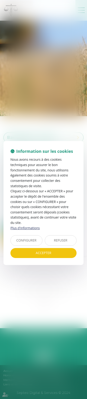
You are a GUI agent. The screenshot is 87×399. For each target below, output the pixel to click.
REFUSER (60, 240)
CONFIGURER (26, 240)
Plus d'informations (25, 228)
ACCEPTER (43, 253)
